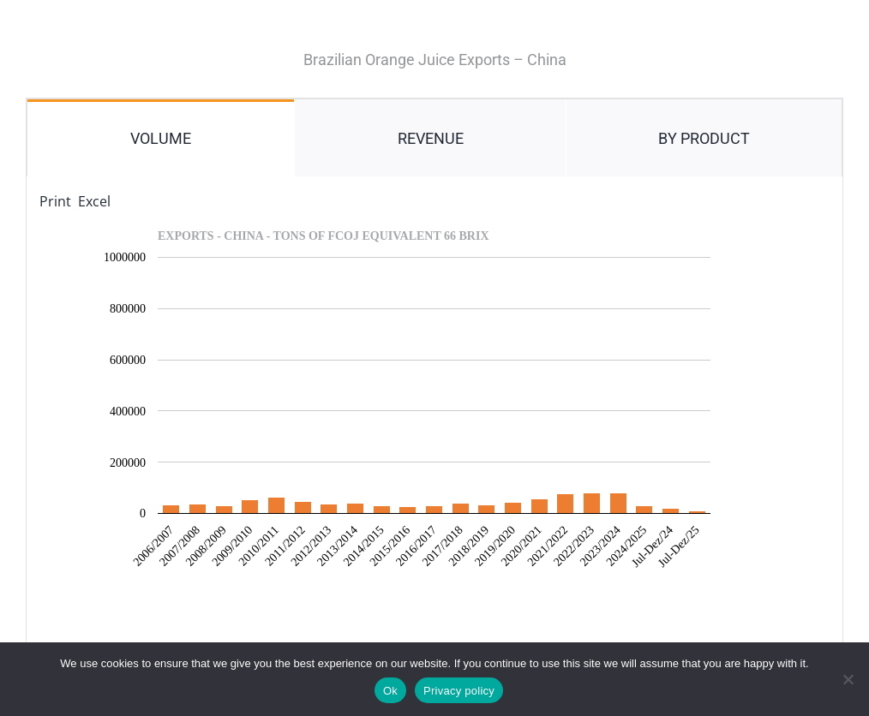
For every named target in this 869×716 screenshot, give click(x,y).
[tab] (160, 137)
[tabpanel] (434, 416)
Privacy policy (458, 690)
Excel (94, 201)
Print (55, 201)
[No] (847, 679)
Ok (390, 690)
